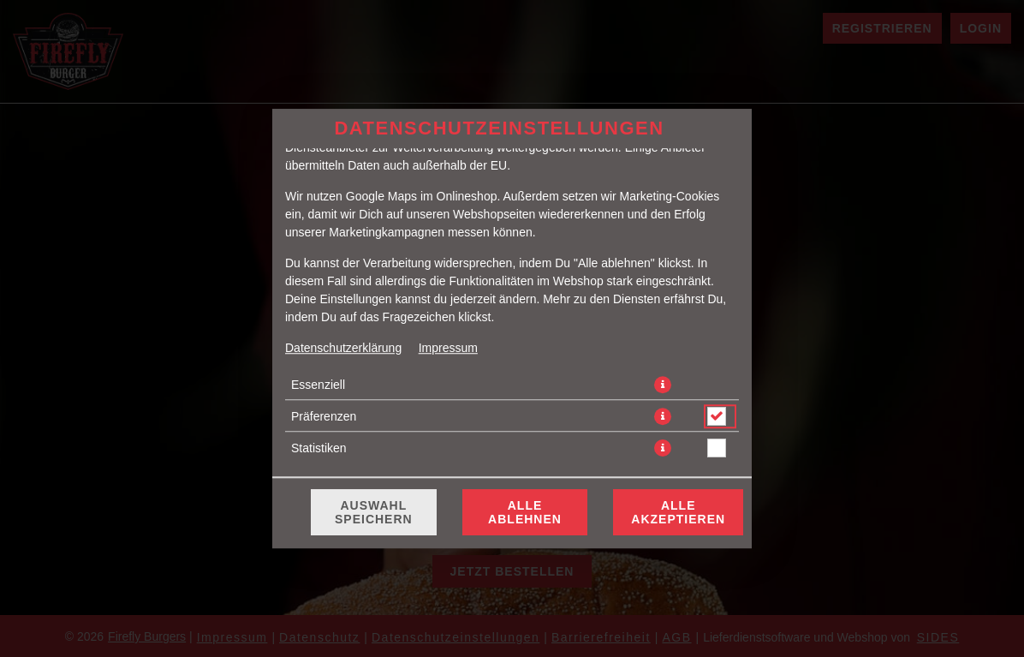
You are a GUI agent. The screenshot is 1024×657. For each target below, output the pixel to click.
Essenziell (318, 384)
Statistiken (319, 448)
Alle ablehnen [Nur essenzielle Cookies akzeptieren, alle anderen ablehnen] (525, 512)
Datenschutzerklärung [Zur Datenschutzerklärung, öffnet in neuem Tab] (343, 348)
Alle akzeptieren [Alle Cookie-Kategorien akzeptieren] (678, 512)
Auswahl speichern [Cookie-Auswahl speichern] (374, 512)
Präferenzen (323, 416)
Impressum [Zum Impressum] (448, 348)
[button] (662, 384)
